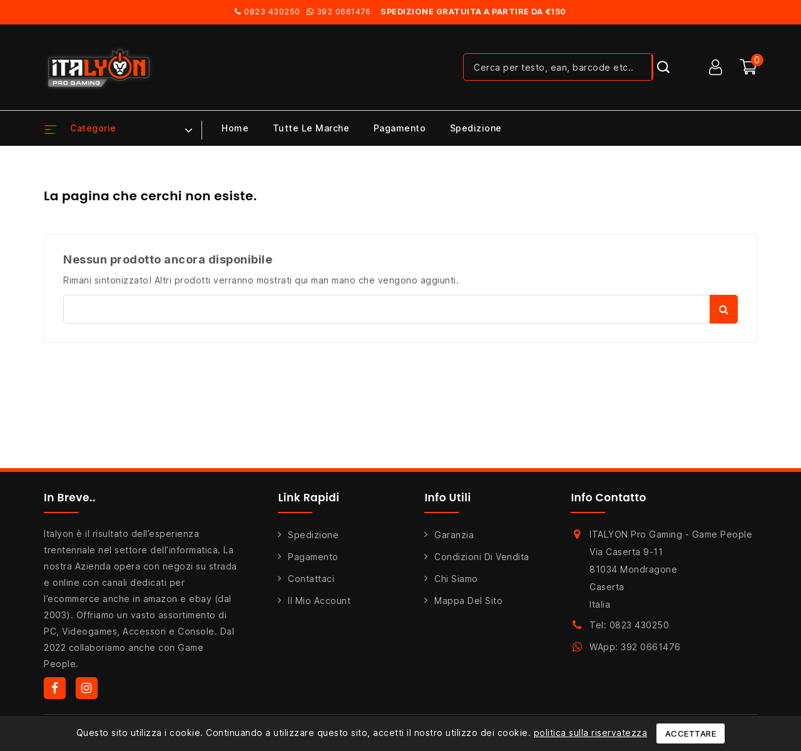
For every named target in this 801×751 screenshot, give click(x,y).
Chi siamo (456, 578)
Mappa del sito (468, 600)
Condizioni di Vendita (481, 556)
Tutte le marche (311, 128)
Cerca (724, 309)
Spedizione (476, 128)
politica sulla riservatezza (591, 732)
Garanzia (454, 534)
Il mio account (319, 600)
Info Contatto (608, 497)
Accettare (691, 733)
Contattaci (311, 578)
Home (235, 128)
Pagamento (400, 128)
